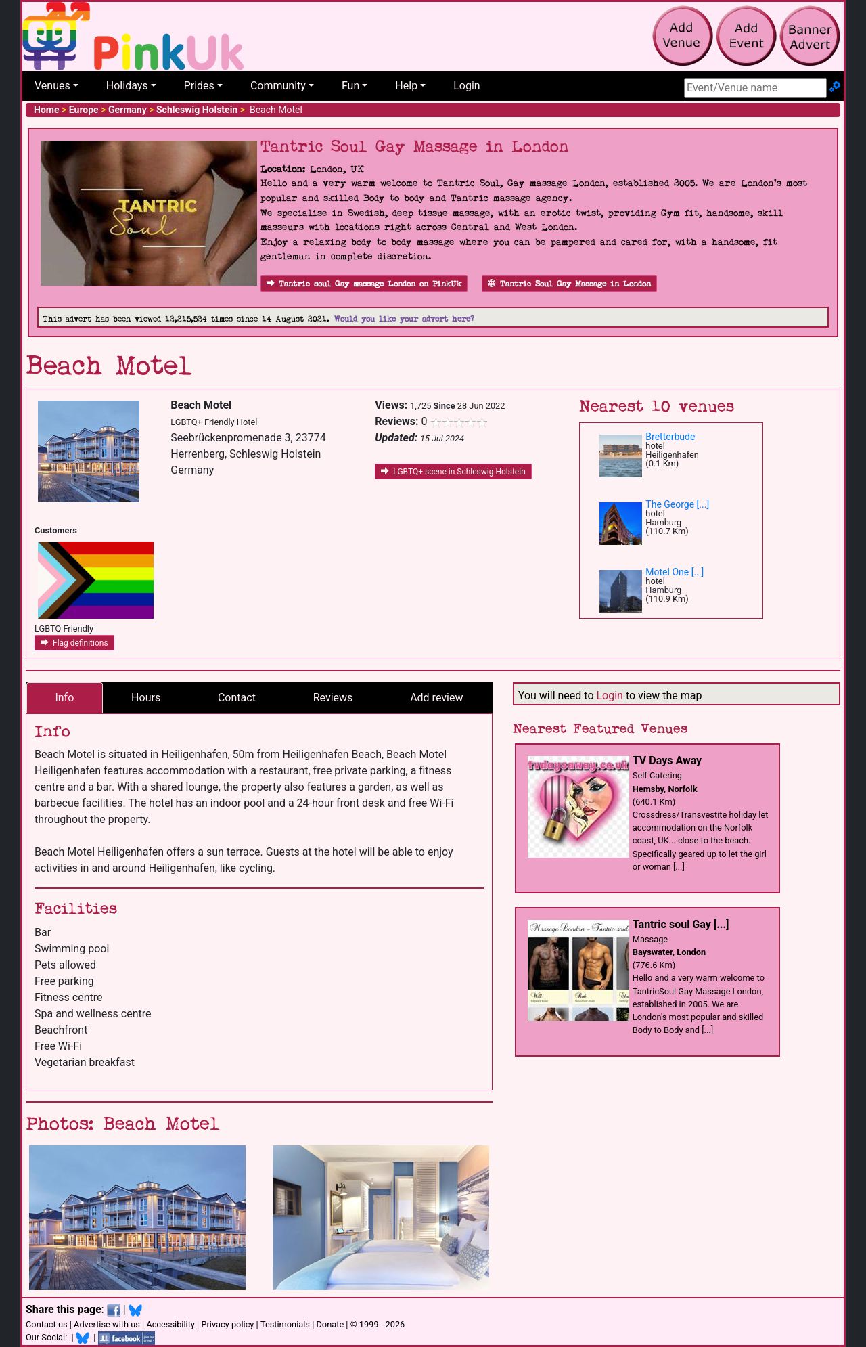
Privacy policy (227, 1324)
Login (466, 85)
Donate (330, 1324)
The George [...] (677, 504)
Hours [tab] (145, 697)
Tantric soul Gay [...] (681, 924)
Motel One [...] (674, 572)
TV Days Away (667, 760)
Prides (199, 85)
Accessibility (170, 1324)
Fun (350, 85)
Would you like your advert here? (404, 319)
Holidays (127, 85)
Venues (52, 85)
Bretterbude (670, 436)
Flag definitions (74, 643)
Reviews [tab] (333, 697)
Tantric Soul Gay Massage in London (569, 284)
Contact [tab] (237, 697)
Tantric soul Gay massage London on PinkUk (364, 284)
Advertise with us (107, 1324)
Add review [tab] (436, 697)
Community (278, 85)
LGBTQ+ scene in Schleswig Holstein (453, 472)
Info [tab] (64, 697)
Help (406, 85)
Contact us (47, 1324)
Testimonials (285, 1324)
